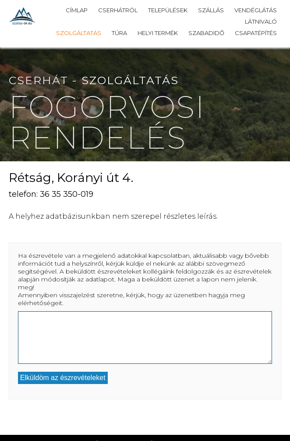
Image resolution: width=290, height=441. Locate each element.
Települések (167, 10)
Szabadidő (206, 32)
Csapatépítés (256, 32)
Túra (119, 32)
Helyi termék (158, 32)
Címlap (77, 10)
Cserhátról (118, 10)
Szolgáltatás (78, 32)
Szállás (211, 10)
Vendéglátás (255, 10)
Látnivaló (261, 21)
